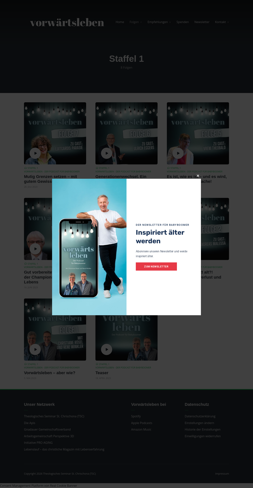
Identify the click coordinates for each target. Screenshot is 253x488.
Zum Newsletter (157, 266)
